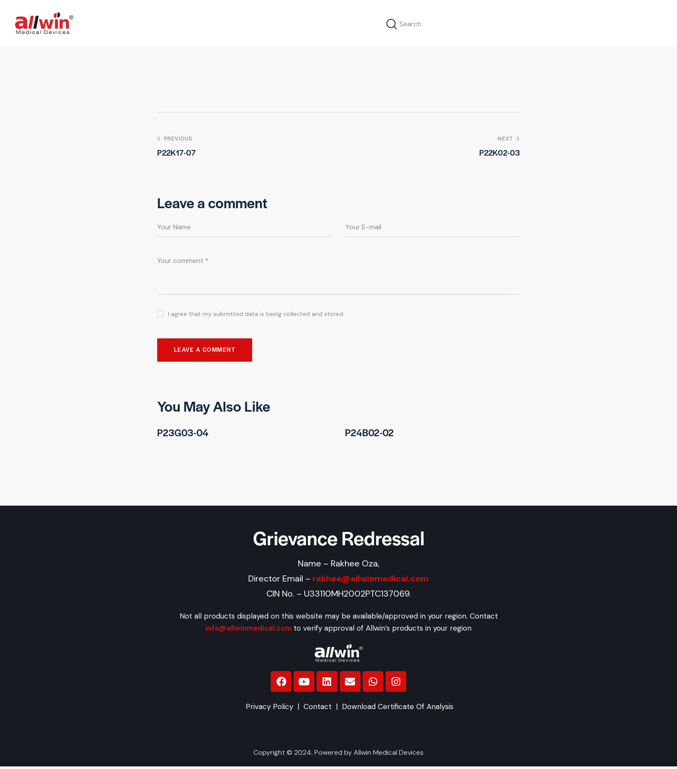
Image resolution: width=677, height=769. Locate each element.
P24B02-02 (370, 434)
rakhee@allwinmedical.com (371, 579)
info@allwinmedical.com (248, 630)
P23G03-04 (183, 434)
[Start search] (392, 24)
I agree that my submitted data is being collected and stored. (256, 314)
